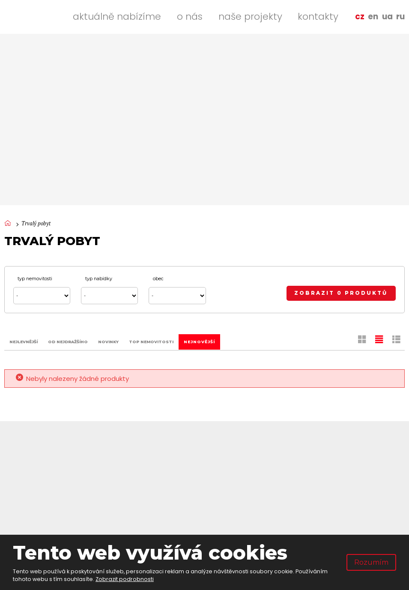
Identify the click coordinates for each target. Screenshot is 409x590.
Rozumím (371, 562)
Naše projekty (250, 16)
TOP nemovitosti (151, 341)
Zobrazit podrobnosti (125, 579)
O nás (190, 16)
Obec (158, 279)
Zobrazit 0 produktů (341, 293)
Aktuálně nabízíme (117, 16)
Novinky (108, 341)
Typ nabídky (98, 279)
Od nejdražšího (68, 341)
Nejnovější (199, 341)
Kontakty (318, 16)
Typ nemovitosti (35, 279)
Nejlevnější (23, 341)
